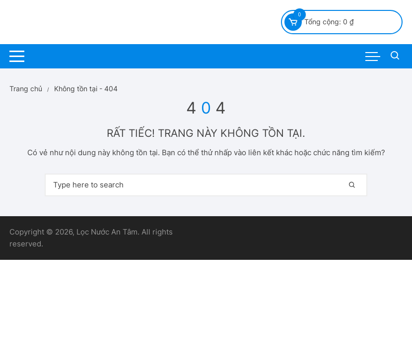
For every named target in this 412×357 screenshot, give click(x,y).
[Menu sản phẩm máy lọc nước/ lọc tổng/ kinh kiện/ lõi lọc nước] (372, 56)
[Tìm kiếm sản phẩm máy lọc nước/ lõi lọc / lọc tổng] (395, 56)
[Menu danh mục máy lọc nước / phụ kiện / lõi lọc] (16, 56)
